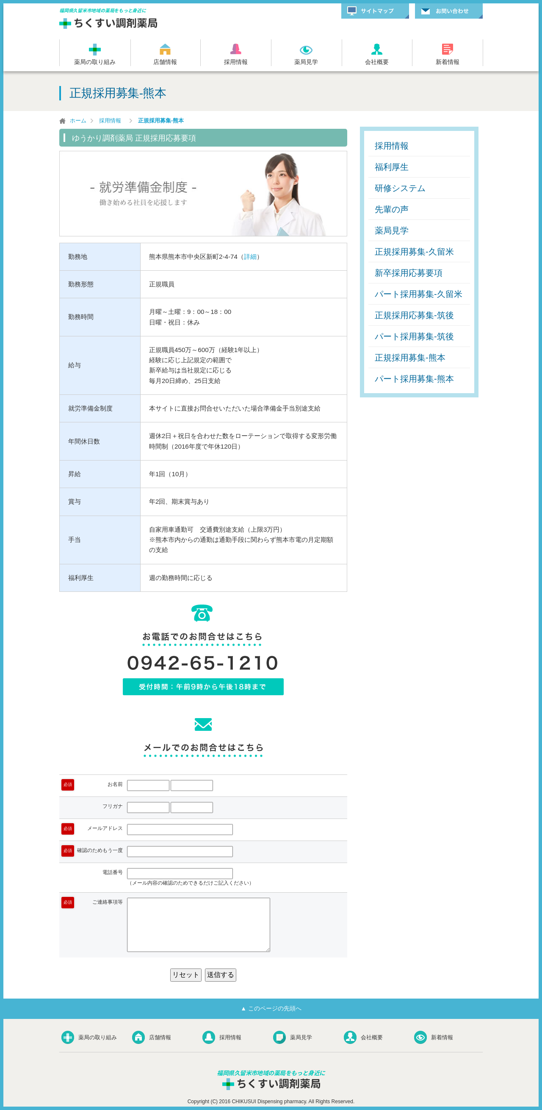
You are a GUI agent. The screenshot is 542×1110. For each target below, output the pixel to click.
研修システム (400, 188)
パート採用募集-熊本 (414, 378)
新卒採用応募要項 (408, 273)
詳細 (250, 256)
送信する (220, 974)
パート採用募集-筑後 (414, 336)
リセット (185, 974)
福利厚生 (392, 167)
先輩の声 (392, 209)
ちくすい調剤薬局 (109, 23)
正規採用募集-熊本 (410, 357)
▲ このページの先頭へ (271, 1008)
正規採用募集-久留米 (414, 251)
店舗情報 (165, 61)
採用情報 (236, 61)
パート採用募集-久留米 (418, 294)
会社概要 (377, 61)
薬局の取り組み (95, 61)
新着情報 (447, 61)
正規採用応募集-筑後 (414, 315)
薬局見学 (306, 61)
